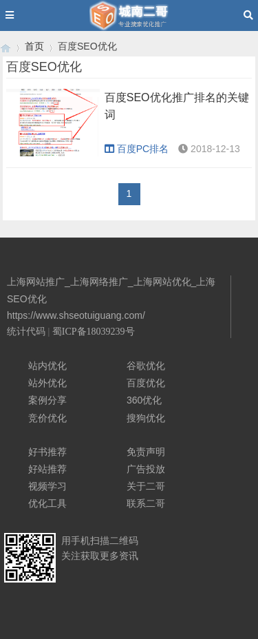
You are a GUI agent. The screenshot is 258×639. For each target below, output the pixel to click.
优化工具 (47, 503)
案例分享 (47, 400)
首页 (34, 46)
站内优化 (47, 365)
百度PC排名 (137, 148)
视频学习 (47, 486)
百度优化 (146, 382)
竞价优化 (47, 417)
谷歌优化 (146, 365)
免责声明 (146, 451)
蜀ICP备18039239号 (93, 331)
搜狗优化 (146, 417)
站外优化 (47, 382)
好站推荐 (47, 468)
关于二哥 (146, 486)
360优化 (144, 400)
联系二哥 (146, 503)
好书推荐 (47, 451)
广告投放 (146, 468)
